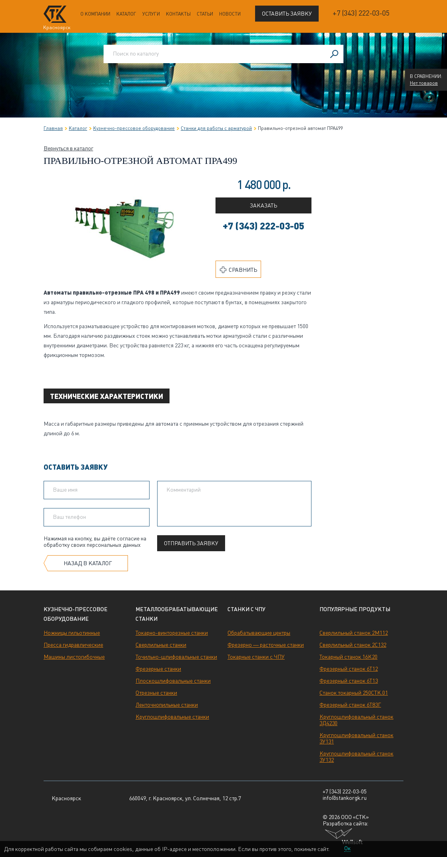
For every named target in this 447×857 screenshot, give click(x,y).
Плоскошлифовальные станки (173, 681)
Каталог (126, 14)
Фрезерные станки (158, 669)
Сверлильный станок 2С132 (352, 645)
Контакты (178, 14)
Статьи (205, 14)
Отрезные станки (156, 693)
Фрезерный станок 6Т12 (348, 669)
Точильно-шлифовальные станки (176, 657)
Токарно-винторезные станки (172, 633)
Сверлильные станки (161, 645)
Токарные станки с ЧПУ (256, 657)
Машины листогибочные (74, 657)
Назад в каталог (88, 563)
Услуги (151, 14)
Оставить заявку (287, 13)
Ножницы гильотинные (72, 633)
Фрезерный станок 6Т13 (348, 681)
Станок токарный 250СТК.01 (353, 693)
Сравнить (238, 270)
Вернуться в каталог (68, 148)
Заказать (263, 205)
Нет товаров (424, 83)
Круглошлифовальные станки (172, 717)
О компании (95, 14)
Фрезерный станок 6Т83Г (350, 705)
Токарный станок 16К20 (348, 657)
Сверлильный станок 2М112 (353, 633)
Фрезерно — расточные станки (265, 645)
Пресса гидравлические (73, 645)
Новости (230, 14)
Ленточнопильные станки (167, 705)
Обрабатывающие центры (258, 633)
